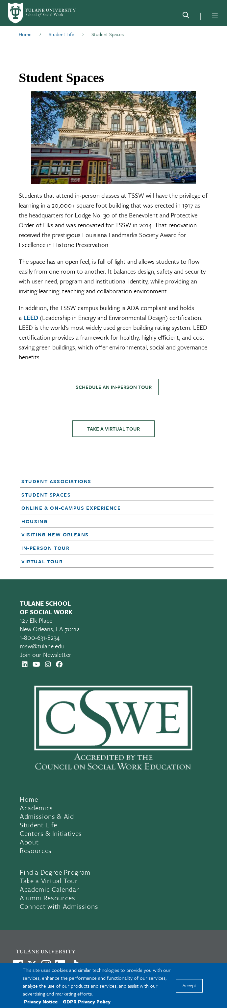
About (29, 842)
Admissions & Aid (47, 816)
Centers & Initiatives (51, 833)
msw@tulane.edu (42, 645)
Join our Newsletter (45, 654)
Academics (36, 808)
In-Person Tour (45, 547)
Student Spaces (46, 494)
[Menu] (215, 15)
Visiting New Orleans (55, 534)
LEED (30, 317)
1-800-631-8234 (40, 637)
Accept (189, 985)
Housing (34, 521)
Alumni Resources (47, 898)
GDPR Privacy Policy (87, 1001)
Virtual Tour (42, 561)
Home (29, 799)
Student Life (38, 825)
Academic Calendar (49, 889)
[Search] (186, 16)
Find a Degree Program (55, 872)
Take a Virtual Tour (113, 428)
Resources (36, 850)
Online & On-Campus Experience (71, 507)
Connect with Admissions (59, 906)
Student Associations (56, 481)
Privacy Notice (41, 1001)
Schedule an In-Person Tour (114, 387)
